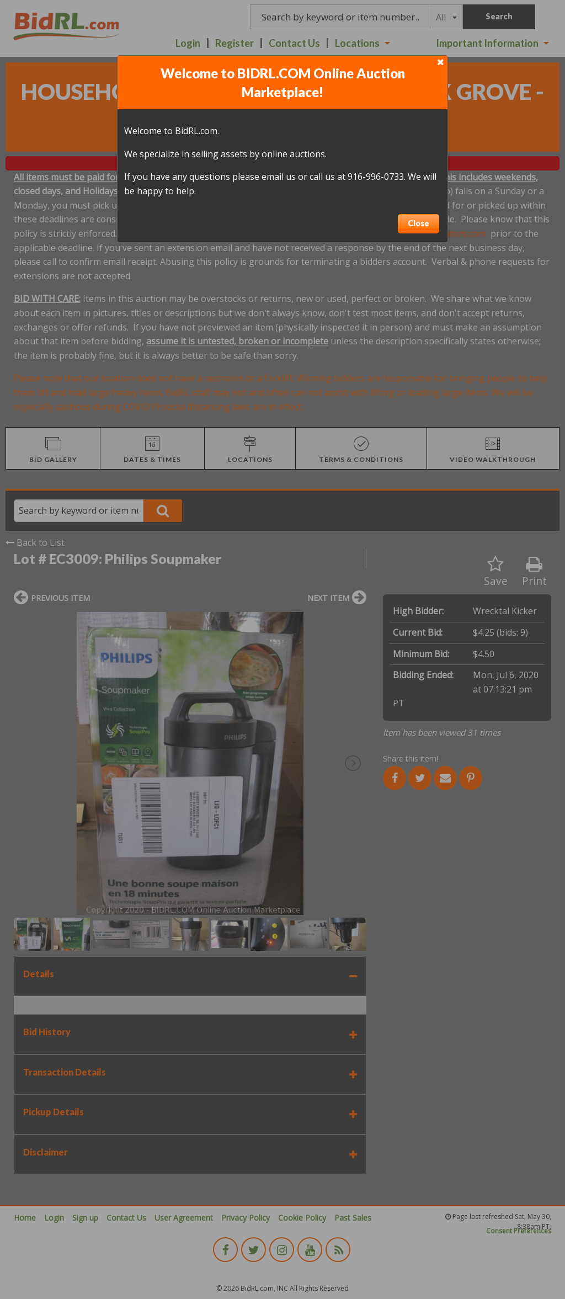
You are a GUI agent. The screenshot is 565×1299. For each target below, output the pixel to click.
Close (418, 223)
